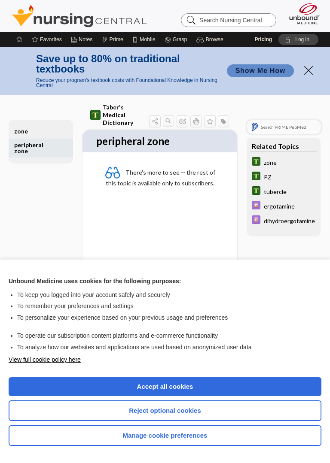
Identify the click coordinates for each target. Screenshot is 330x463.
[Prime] (112, 39)
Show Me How (260, 70)
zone (21, 131)
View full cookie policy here (45, 359)
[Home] (19, 39)
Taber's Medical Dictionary (111, 114)
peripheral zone (28, 147)
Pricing (263, 39)
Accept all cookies (165, 386)
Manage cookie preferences (165, 435)
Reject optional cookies (165, 410)
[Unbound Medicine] (302, 13)
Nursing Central (79, 15)
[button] (211, 39)
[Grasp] (176, 39)
